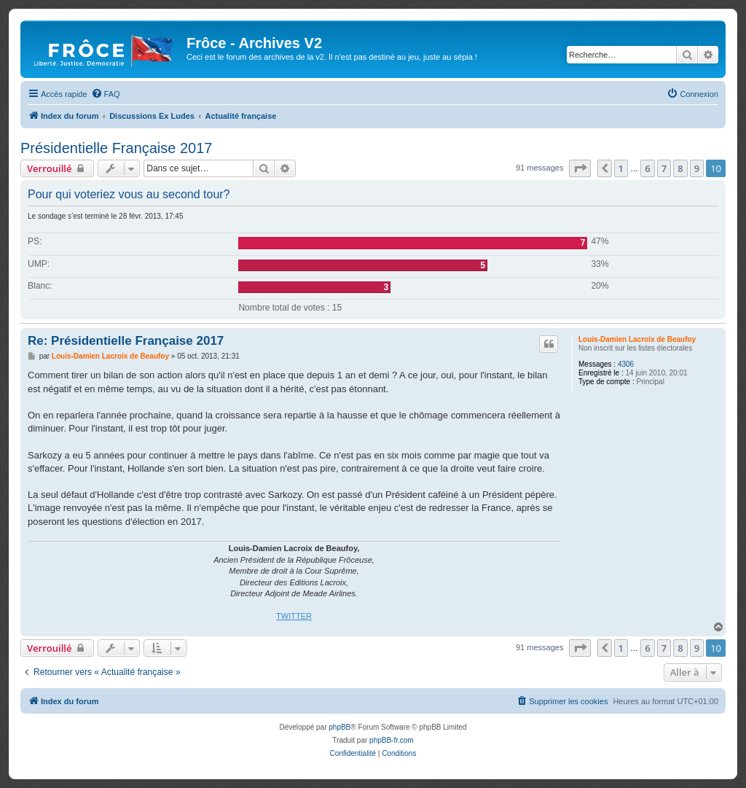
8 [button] (680, 168)
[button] (580, 168)
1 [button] (621, 168)
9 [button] (696, 168)
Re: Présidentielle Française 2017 (126, 341)
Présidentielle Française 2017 (116, 148)
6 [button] (647, 168)
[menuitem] (105, 94)
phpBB (339, 727)
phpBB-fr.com (391, 740)
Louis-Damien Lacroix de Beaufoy (637, 339)
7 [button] (664, 168)
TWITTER (294, 616)
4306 (626, 364)
